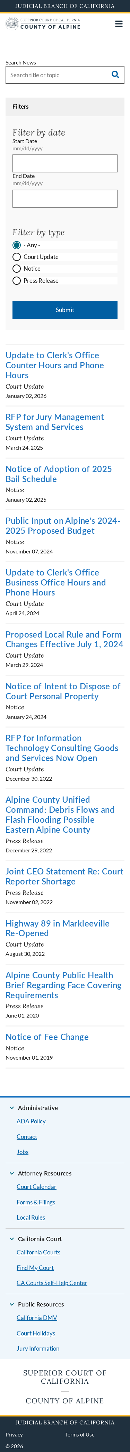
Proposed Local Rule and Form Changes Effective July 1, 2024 (64, 639)
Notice (32, 268)
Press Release (41, 280)
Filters (20, 106)
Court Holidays (36, 1333)
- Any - (32, 245)
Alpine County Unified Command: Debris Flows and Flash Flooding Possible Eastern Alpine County (60, 814)
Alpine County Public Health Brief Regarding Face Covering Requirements (64, 985)
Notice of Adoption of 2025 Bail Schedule (59, 474)
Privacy (14, 1434)
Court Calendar (37, 1186)
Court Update (41, 256)
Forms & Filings (36, 1202)
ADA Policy (31, 1121)
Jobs (22, 1151)
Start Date (24, 141)
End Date (23, 175)
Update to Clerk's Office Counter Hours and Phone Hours (55, 365)
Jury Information (38, 1348)
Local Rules (31, 1217)
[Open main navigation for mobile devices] (119, 24)
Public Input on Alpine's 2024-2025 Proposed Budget (63, 525)
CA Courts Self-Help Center (52, 1282)
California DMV (37, 1317)
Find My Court (35, 1267)
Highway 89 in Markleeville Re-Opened (58, 928)
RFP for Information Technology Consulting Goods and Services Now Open (62, 748)
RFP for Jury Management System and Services (55, 422)
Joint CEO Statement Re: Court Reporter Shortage (65, 876)
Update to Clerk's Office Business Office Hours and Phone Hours (56, 582)
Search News (21, 62)
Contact (27, 1136)
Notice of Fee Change (47, 1037)
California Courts (38, 1252)
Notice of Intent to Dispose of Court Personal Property (63, 691)
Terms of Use (80, 1434)
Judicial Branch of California (65, 5)
